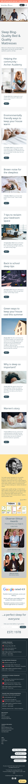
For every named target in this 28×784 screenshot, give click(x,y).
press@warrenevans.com (14, 767)
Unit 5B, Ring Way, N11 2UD (10, 697)
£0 (22, 5)
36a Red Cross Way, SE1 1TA (10, 662)
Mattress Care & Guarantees (7, 728)
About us (3, 715)
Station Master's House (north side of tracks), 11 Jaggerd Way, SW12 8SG (14, 680)
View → (6, 103)
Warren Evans (6, 5)
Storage (3, 739)
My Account (3, 714)
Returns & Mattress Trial (6, 727)
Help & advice (4, 740)
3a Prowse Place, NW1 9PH (9, 646)
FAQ (2, 742)
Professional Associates (6, 730)
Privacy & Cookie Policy (6, 718)
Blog (2, 743)
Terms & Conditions (5, 717)
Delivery (3, 725)
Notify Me (23, 627)
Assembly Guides (5, 731)
